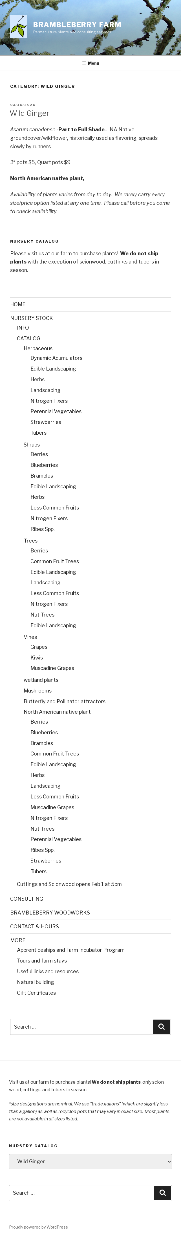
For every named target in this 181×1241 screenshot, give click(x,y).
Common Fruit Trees (54, 561)
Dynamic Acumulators (56, 358)
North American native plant (57, 712)
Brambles (41, 476)
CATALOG (28, 338)
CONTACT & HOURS (34, 926)
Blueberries (44, 465)
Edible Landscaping (53, 369)
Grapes (38, 647)
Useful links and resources (48, 971)
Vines (30, 637)
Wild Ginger (29, 113)
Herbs (37, 379)
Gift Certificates (36, 993)
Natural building (35, 982)
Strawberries (45, 422)
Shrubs (32, 445)
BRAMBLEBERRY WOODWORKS (50, 913)
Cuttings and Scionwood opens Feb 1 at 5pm (69, 884)
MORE (17, 940)
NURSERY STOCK (31, 318)
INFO (23, 328)
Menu (90, 63)
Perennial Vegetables (55, 411)
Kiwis (36, 658)
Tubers (38, 433)
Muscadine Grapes (52, 668)
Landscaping (45, 390)
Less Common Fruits (54, 508)
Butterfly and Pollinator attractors (64, 701)
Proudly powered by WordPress (38, 1227)
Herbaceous (38, 348)
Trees (30, 541)
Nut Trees (42, 615)
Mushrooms (38, 691)
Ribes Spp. (42, 529)
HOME (17, 304)
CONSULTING (26, 899)
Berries (39, 454)
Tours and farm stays (42, 961)
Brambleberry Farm (77, 25)
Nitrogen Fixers (49, 401)
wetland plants (41, 680)
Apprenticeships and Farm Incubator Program (71, 950)
